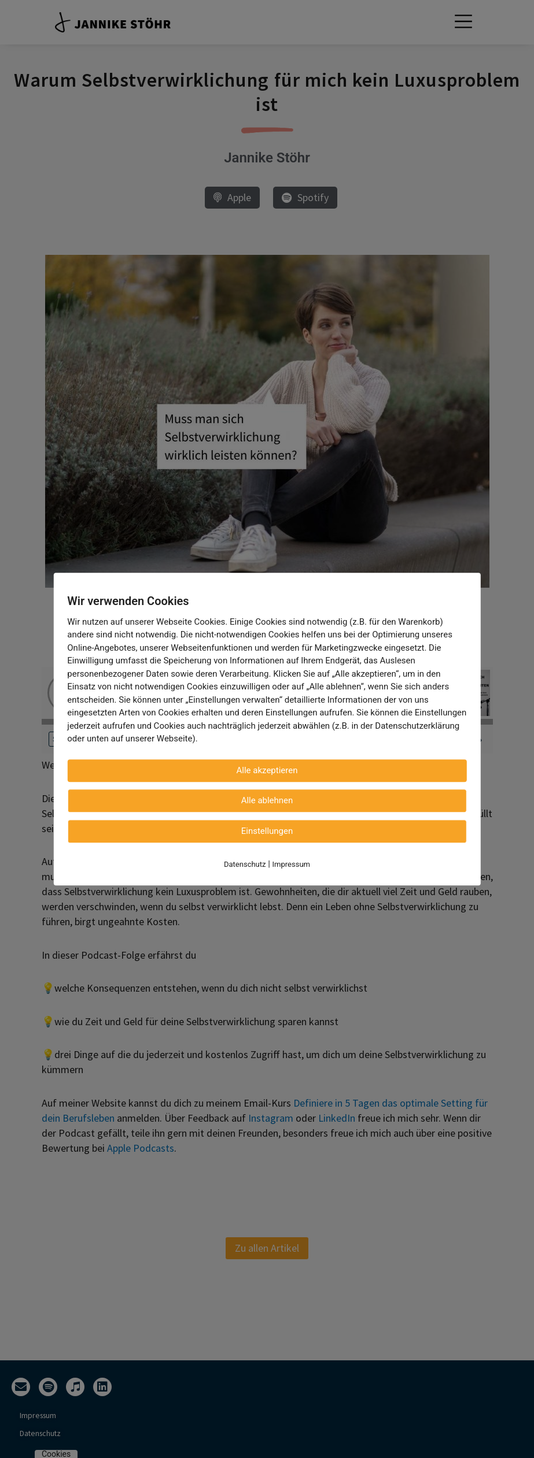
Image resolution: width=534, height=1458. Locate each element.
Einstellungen (267, 831)
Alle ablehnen (267, 800)
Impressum (291, 864)
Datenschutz (245, 864)
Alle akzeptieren (267, 770)
